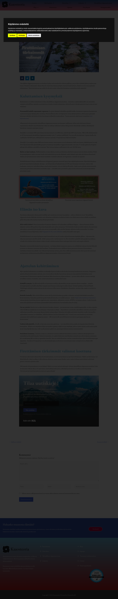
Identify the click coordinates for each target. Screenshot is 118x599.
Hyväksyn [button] (12, 35)
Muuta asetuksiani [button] (33, 35)
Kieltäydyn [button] (22, 35)
